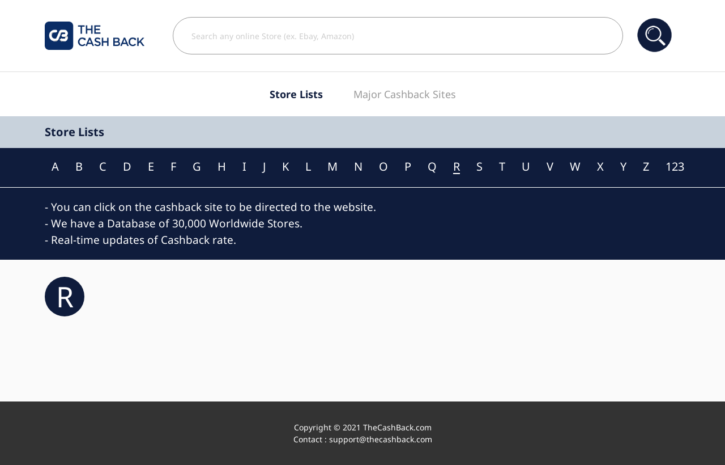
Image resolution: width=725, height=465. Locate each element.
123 (675, 166)
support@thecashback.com (380, 439)
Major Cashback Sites (404, 94)
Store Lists (296, 94)
